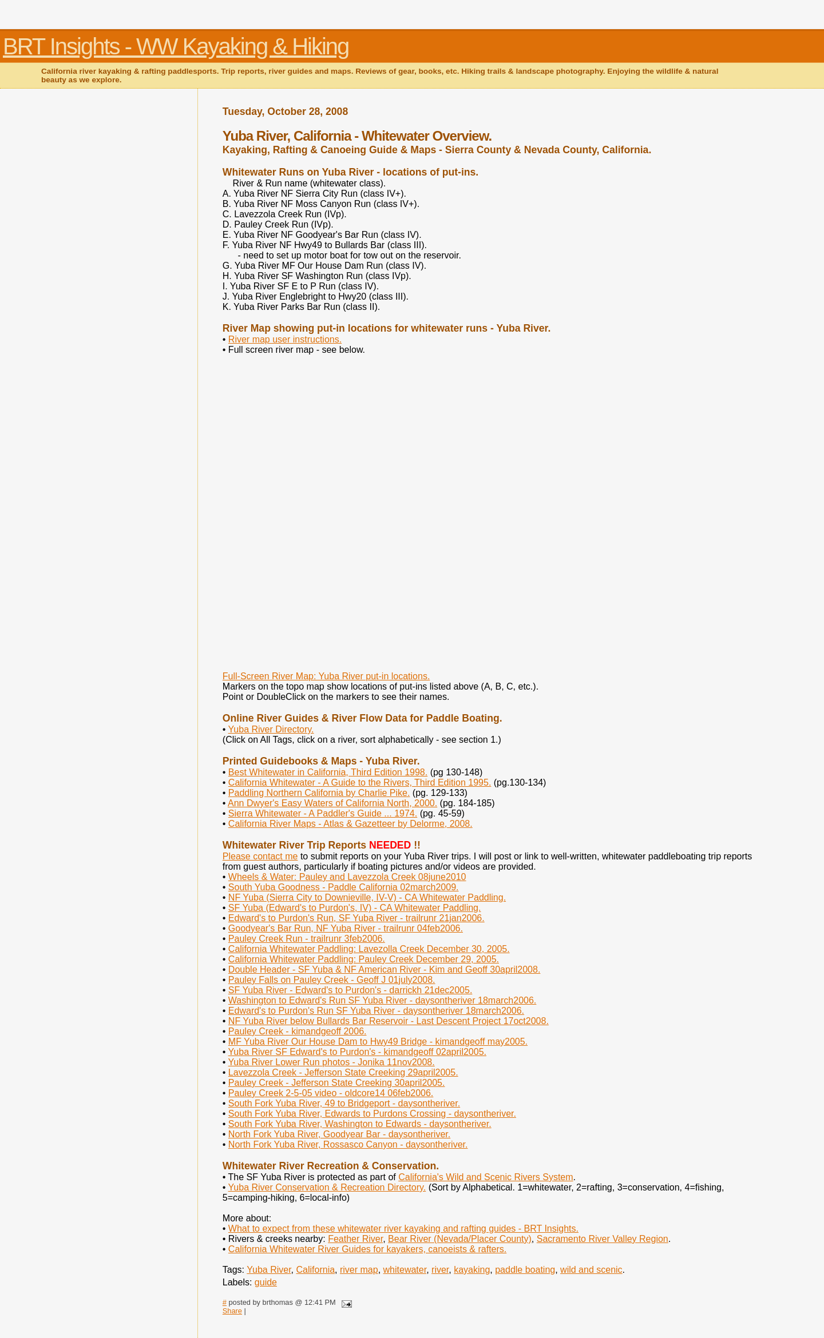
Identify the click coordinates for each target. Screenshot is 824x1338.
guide (266, 1282)
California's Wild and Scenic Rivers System (485, 1177)
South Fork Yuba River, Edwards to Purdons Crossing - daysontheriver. (372, 1113)
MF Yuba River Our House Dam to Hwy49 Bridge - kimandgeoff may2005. (378, 1041)
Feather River (355, 1239)
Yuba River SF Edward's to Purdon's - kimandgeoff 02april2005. (357, 1052)
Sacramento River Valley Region (602, 1239)
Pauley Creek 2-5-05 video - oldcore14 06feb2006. (330, 1093)
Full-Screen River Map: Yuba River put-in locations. (326, 676)
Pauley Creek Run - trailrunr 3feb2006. (306, 938)
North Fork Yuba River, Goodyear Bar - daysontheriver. (339, 1134)
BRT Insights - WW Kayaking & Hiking (175, 46)
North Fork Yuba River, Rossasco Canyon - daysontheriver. (348, 1144)
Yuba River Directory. (271, 729)
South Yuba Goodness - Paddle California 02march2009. (343, 887)
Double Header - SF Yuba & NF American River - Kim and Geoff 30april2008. (384, 969)
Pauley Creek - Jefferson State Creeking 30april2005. (336, 1083)
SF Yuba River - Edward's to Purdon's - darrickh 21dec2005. (350, 990)
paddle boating (525, 1270)
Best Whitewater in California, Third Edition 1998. (327, 772)
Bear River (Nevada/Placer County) (460, 1239)
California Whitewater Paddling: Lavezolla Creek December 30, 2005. (369, 949)
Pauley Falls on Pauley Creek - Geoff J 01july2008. (331, 980)
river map (359, 1270)
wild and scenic (591, 1270)
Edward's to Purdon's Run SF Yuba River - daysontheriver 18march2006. (376, 1011)
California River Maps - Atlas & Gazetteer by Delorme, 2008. (350, 824)
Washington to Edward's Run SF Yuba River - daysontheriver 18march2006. (382, 1000)
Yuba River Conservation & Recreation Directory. (327, 1187)
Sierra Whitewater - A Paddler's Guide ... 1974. (322, 813)
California (315, 1270)
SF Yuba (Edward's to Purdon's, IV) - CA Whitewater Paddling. (354, 908)
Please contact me (260, 856)
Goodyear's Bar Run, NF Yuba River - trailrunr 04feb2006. (345, 928)
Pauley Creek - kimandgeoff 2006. (297, 1031)
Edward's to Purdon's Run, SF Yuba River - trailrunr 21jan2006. (356, 918)
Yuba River (269, 1270)
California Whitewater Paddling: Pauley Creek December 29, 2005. (363, 959)
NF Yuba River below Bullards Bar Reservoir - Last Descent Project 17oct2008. (388, 1021)
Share (232, 1311)
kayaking (472, 1270)
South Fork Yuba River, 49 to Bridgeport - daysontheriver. (344, 1103)
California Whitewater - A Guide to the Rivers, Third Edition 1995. (359, 782)
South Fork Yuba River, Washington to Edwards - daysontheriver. (360, 1124)
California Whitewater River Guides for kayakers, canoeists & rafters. (367, 1249)
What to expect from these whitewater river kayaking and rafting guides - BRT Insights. (403, 1228)
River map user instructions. (285, 339)
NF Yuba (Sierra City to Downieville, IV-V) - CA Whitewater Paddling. (367, 897)
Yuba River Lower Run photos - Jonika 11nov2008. (331, 1062)
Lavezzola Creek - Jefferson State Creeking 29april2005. (343, 1072)
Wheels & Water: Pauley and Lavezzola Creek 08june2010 (347, 877)
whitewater (405, 1270)
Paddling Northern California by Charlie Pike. (319, 793)
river (440, 1270)
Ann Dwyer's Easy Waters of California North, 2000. (332, 803)
